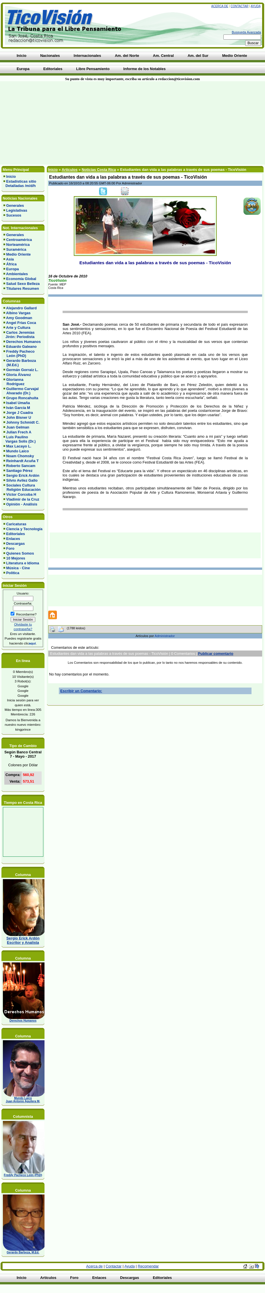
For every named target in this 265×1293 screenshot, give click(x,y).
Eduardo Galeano (21, 346)
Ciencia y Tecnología (24, 529)
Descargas (15, 543)
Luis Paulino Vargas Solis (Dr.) (19, 439)
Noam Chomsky (20, 456)
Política (13, 573)
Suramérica (16, 249)
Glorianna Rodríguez (13, 381)
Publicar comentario (215, 653)
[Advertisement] (68, 123)
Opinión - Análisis (21, 504)
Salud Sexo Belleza (23, 283)
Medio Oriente (18, 254)
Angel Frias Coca (21, 323)
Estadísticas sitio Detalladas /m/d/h (19, 183)
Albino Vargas (18, 313)
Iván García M (18, 408)
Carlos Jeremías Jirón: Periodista (18, 334)
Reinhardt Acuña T (22, 461)
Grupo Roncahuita (22, 398)
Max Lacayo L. (18, 446)
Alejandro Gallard (21, 308)
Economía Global (21, 279)
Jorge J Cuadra (19, 412)
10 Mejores (15, 558)
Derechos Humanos (23, 341)
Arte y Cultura (18, 327)
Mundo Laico (17, 451)
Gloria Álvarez (18, 375)
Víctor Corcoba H (21, 494)
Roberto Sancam (21, 466)
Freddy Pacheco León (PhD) (18, 353)
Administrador (165, 636)
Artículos (70, 169)
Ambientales (17, 274)
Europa (12, 269)
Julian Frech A (19, 432)
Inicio (11, 176)
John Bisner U (18, 417)
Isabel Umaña (18, 403)
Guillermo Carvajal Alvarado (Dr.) (21, 391)
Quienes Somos (20, 553)
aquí (32, 643)
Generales (15, 205)
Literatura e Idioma (22, 563)
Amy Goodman (19, 318)
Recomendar (148, 1266)
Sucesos (14, 215)
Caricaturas (16, 524)
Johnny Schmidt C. (23, 422)
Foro (10, 548)
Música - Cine (18, 568)
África (11, 264)
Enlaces (13, 539)
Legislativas (16, 210)
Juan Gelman (17, 427)
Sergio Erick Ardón (22, 475)
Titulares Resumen (22, 288)
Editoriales (15, 534)
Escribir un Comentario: (81, 691)
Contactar (239, 6)
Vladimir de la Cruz (22, 499)
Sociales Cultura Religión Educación (21, 487)
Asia (10, 259)
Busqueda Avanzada (246, 32)
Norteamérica (18, 244)
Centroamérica (19, 240)
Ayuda (255, 6)
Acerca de (219, 6)
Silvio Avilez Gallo (22, 480)
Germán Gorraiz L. (22, 370)
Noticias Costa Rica (99, 169)
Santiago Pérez (19, 470)
